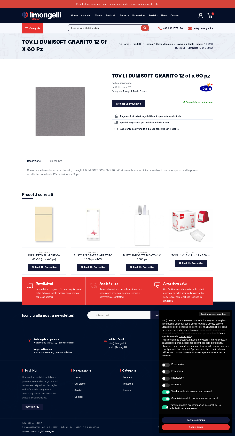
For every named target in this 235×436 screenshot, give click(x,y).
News (164, 15)
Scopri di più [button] (196, 427)
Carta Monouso (164, 44)
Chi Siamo (80, 383)
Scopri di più (32, 407)
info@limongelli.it (117, 343)
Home (74, 15)
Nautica (127, 377)
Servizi (152, 15)
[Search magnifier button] (145, 28)
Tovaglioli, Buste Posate (189, 44)
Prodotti (110, 15)
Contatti (175, 15)
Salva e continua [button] (196, 420)
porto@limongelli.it (118, 347)
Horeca (149, 44)
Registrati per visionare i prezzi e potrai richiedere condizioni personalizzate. (117, 4)
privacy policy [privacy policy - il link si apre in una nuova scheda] (215, 323)
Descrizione (34, 161)
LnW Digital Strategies (43, 431)
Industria (128, 383)
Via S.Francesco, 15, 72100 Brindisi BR (52, 352)
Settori (123, 15)
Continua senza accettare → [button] (215, 314)
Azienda (85, 15)
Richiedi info (55, 161)
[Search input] (105, 28)
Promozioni (138, 15)
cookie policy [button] (185, 336)
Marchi (98, 15)
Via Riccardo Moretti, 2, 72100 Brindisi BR (54, 342)
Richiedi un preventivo (128, 103)
